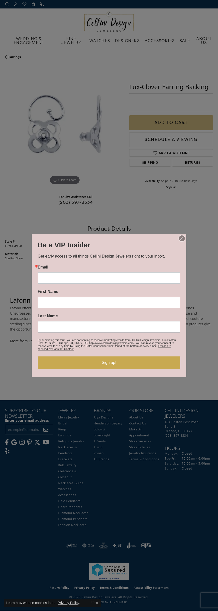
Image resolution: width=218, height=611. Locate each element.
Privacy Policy (68, 603)
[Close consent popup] (97, 603)
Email (43, 267)
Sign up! (109, 362)
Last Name (48, 316)
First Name (48, 292)
